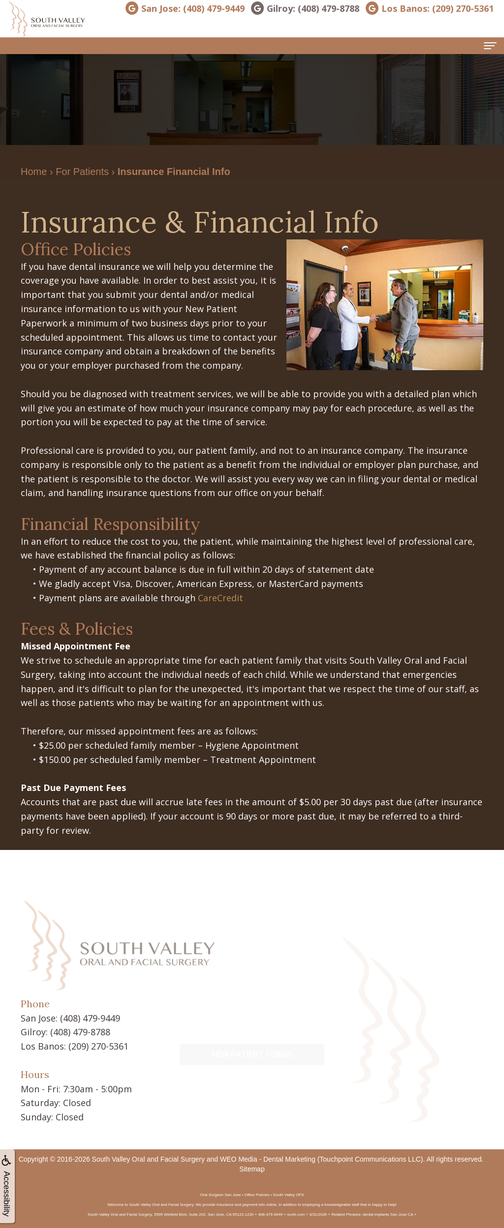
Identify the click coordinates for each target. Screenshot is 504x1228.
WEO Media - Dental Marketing (267, 1159)
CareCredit (220, 598)
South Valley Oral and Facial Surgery (148, 1159)
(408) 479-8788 (80, 1032)
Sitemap (251, 1169)
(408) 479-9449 (90, 1018)
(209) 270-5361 (98, 1046)
